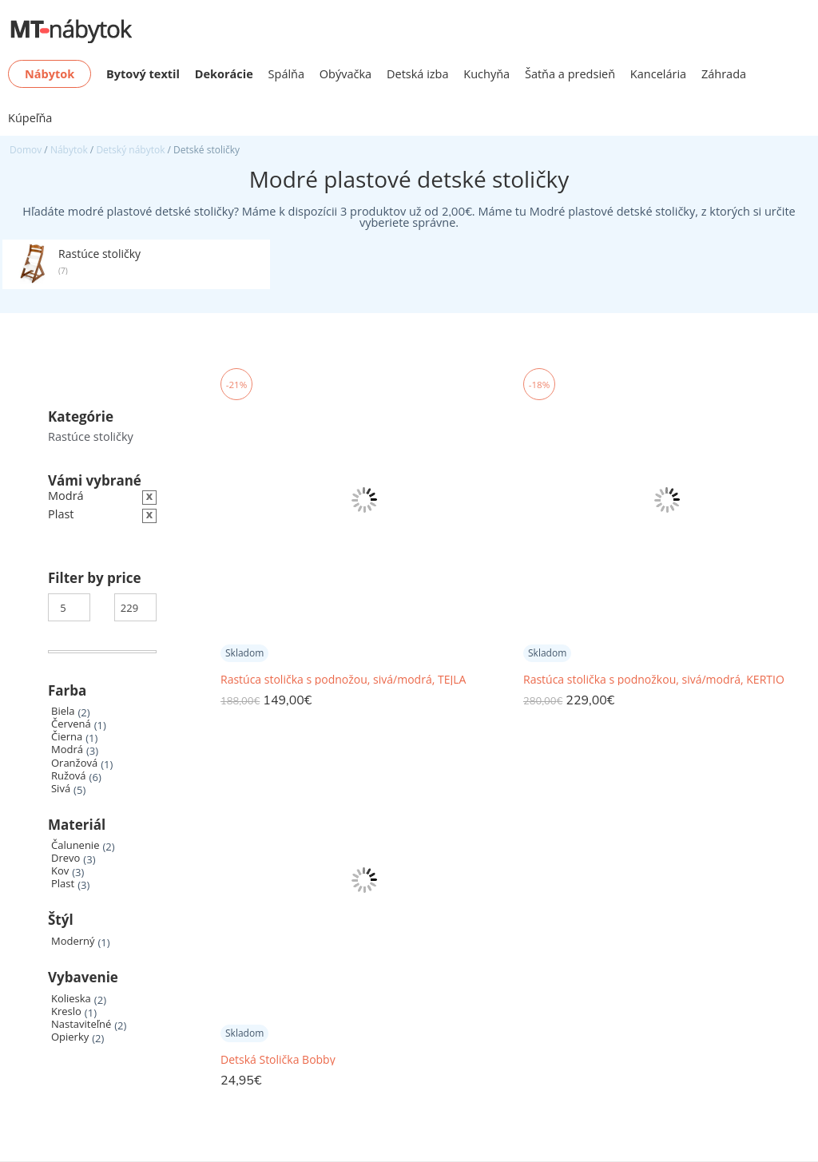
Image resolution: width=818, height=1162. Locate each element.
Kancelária (658, 73)
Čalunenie (75, 845)
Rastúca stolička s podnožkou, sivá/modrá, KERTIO (653, 679)
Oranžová (74, 763)
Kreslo (66, 1011)
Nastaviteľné (81, 1024)
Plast (62, 883)
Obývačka (345, 73)
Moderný (73, 941)
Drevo (65, 858)
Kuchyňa (486, 73)
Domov (26, 150)
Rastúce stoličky (90, 436)
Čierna (66, 737)
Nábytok (69, 150)
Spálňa (286, 73)
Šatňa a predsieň (570, 73)
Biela (62, 711)
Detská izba (418, 73)
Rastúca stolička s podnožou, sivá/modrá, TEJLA (343, 679)
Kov (60, 871)
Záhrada (723, 73)
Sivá (60, 788)
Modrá (67, 749)
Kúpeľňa (30, 117)
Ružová (68, 776)
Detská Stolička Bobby (278, 1059)
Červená (71, 724)
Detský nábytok (130, 150)
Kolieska (71, 998)
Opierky (70, 1037)
